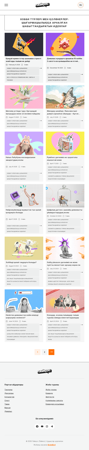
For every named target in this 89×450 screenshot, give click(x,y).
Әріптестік (50, 397)
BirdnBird (52, 445)
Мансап (8, 408)
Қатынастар (9, 397)
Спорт (7, 400)
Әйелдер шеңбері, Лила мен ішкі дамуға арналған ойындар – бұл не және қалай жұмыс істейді (62, 112)
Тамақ (7, 404)
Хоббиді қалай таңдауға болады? (21, 262)
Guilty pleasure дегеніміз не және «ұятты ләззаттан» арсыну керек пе (63, 263)
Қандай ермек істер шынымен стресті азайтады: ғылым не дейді (23, 59)
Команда (49, 393)
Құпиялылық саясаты (54, 400)
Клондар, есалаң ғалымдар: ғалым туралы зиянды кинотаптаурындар (63, 316)
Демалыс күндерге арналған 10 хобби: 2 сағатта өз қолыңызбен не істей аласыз (64, 60)
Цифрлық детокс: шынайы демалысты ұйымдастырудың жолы (64, 211)
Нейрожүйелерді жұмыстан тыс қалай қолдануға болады (23, 211)
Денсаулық (9, 393)
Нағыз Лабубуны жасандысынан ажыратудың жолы (20, 158)
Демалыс (8, 411)
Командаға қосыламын (55, 404)
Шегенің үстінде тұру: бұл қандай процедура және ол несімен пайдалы (23, 112)
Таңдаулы (8, 390)
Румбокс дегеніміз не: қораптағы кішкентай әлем (62, 158)
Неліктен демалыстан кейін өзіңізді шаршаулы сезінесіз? (22, 316)
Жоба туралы (51, 390)
